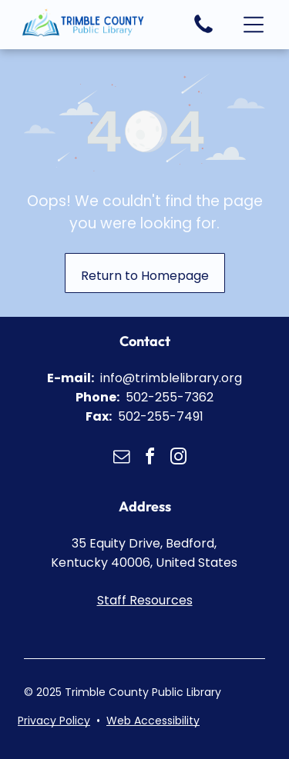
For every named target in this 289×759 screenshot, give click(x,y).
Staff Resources (145, 600)
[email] (121, 458)
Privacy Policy (54, 720)
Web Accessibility (153, 720)
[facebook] (150, 458)
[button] (254, 25)
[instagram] (178, 458)
